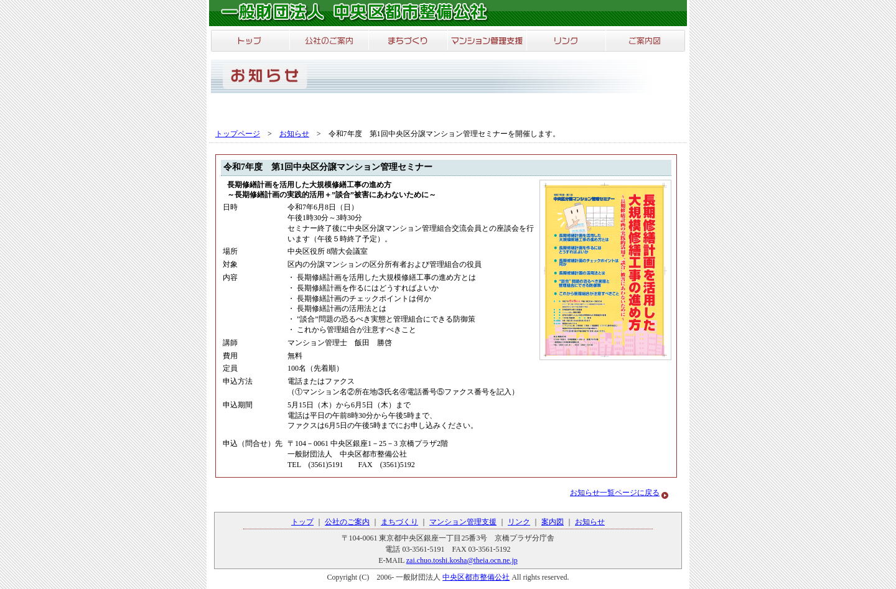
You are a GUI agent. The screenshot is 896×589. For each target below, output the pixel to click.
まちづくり (399, 521)
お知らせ (294, 133)
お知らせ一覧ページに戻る (615, 492)
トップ (302, 521)
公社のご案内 (347, 521)
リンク (519, 521)
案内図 (552, 521)
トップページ (237, 133)
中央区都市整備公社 (476, 577)
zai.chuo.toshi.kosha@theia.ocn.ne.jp (462, 560)
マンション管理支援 (463, 521)
